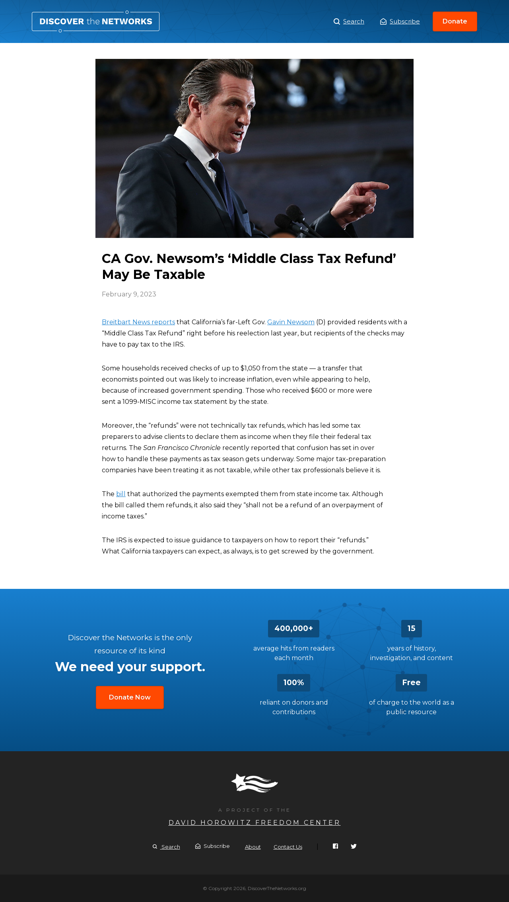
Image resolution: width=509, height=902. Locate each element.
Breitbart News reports (138, 322)
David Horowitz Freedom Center (255, 822)
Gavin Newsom (291, 322)
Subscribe (400, 21)
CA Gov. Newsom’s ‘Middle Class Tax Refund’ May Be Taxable (95, 21)
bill (121, 494)
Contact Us (288, 847)
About (253, 847)
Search (349, 21)
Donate (455, 21)
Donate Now (130, 697)
